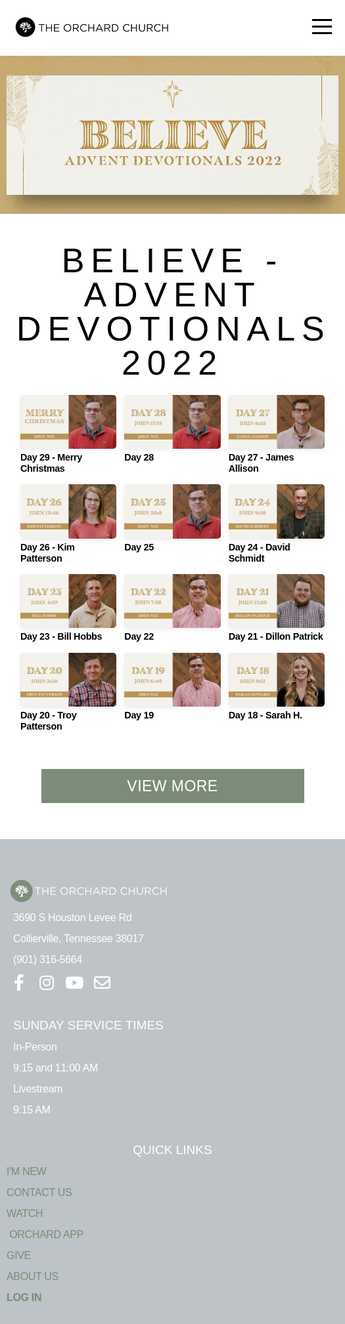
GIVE (19, 1255)
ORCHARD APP (45, 1234)
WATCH (25, 1213)
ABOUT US (32, 1276)
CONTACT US (39, 1192)
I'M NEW (26, 1171)
